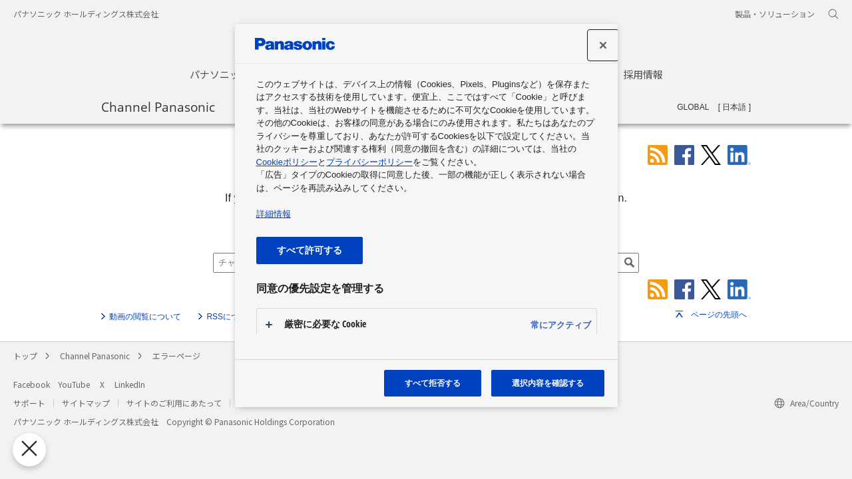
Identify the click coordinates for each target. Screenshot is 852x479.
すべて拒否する (433, 383)
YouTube (74, 384)
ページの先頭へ (719, 314)
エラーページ (176, 355)
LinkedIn (129, 384)
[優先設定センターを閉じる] (27, 449)
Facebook (31, 384)
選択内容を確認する (548, 383)
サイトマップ (86, 402)
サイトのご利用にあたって (174, 402)
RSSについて (230, 316)
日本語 (734, 107)
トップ (25, 355)
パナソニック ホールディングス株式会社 (85, 13)
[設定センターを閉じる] (603, 45)
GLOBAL (693, 107)
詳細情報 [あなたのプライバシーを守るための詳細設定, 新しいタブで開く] (273, 214)
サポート (29, 402)
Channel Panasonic (158, 106)
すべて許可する (309, 249)
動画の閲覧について (145, 316)
